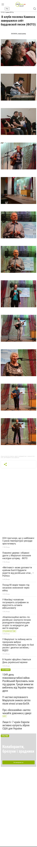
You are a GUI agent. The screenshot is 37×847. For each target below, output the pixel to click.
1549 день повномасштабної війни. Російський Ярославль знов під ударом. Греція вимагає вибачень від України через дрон (18, 682)
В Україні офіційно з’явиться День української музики (16, 661)
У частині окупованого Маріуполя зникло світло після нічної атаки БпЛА (16, 700)
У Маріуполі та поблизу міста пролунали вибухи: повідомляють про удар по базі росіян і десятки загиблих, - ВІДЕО (18, 645)
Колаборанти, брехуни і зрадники (18, 749)
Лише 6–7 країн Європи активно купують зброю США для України (16, 725)
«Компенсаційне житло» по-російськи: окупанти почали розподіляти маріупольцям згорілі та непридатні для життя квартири (16, 622)
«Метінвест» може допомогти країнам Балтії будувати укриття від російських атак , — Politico (18, 571)
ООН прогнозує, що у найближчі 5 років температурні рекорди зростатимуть (18, 541)
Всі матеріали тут (18, 762)
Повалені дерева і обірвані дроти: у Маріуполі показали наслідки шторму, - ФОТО (16, 555)
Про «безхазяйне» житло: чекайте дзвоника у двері (16, 711)
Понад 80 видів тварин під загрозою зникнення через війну (15, 587)
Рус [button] (7, 9)
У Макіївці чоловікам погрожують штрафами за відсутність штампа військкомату (15, 603)
